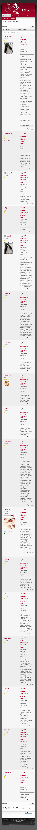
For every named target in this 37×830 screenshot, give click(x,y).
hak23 (7, 689)
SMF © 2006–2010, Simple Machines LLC (24, 819)
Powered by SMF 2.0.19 (8, 819)
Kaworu (7, 509)
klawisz (7, 293)
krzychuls (8, 36)
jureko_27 (8, 375)
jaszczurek (8, 133)
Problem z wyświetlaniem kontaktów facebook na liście (24, 42)
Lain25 (7, 730)
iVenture (18, 821)
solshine (8, 342)
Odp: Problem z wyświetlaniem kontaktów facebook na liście (24, 138)
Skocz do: (23, 812)
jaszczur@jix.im (7, 140)
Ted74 (7, 408)
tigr (6, 208)
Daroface (8, 638)
